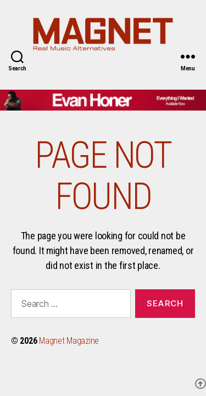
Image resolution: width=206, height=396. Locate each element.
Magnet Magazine (69, 341)
